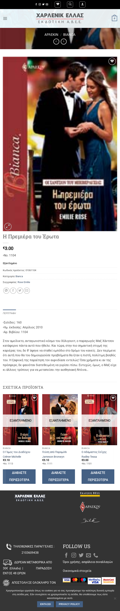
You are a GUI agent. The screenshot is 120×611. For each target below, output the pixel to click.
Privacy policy (69, 604)
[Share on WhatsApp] (6, 291)
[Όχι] (115, 599)
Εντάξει (45, 604)
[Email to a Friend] (27, 291)
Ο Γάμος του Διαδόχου (16, 452)
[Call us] (95, 555)
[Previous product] (64, 41)
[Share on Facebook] (13, 291)
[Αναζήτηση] (70, 5)
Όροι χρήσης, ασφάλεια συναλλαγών (88, 562)
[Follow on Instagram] (40, 4)
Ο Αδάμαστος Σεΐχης (94, 452)
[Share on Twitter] (20, 291)
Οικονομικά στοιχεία (77, 571)
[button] (82, 5)
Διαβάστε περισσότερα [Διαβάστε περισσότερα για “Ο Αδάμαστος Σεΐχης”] (98, 476)
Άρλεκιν (51, 35)
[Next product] (56, 41)
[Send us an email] (47, 4)
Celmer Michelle (12, 456)
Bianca (69, 35)
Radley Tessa (89, 456)
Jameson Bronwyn (53, 456)
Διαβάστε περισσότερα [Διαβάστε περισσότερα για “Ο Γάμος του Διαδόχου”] (19, 476)
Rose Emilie (24, 282)
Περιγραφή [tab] (9, 313)
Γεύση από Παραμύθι (54, 452)
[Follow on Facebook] (36, 4)
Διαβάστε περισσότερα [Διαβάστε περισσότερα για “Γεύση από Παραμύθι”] (58, 476)
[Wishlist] (58, 5)
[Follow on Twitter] (43, 4)
